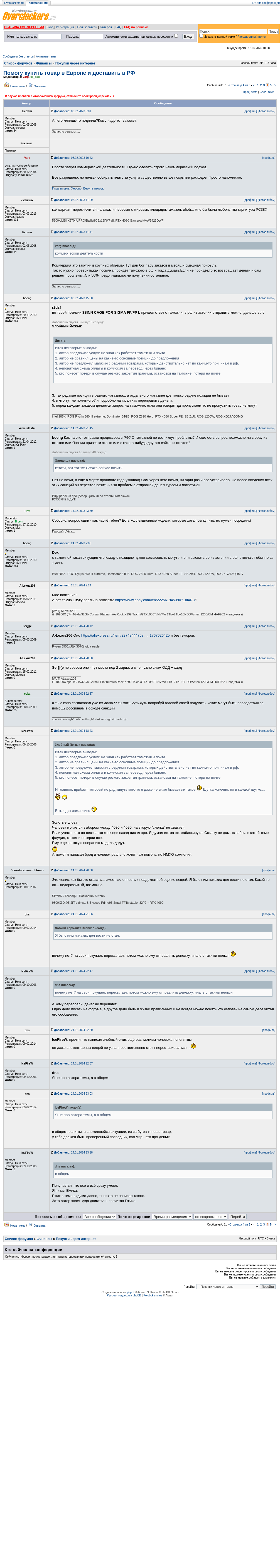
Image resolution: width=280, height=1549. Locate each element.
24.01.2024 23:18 (73, 1152)
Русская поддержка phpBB (124, 1295)
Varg (26, 76)
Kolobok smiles (152, 1295)
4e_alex (35, 76)
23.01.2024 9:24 (72, 585)
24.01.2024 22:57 (73, 1063)
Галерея (106, 27)
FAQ (119, 27)
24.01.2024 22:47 (73, 971)
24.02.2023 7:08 (72, 543)
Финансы (44, 63)
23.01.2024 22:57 (73, 693)
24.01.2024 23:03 (73, 1093)
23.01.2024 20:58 (73, 658)
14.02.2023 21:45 (73, 428)
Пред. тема (250, 91)
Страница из (239, 85)
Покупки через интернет (75, 63)
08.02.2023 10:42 (73, 157)
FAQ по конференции (266, 2)
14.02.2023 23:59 (73, 510)
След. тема (267, 91)
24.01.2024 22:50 (73, 1030)
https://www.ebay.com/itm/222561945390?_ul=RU (155, 600)
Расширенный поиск (251, 36)
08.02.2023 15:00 (73, 298)
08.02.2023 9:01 (72, 111)
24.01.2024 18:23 (73, 730)
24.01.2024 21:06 (73, 914)
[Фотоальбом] (266, 111)
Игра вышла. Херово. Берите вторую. (78, 188)
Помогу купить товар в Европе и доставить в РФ (69, 73)
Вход (49, 27)
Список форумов (18, 63)
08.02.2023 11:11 (73, 232)
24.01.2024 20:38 (73, 870)
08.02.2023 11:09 (73, 200)
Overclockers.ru (14, 2)
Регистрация (65, 27)
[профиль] (250, 111)
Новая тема (17, 86)
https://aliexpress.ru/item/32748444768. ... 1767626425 (125, 635)
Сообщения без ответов (18, 56)
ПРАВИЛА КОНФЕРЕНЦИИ (24, 27)
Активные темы (46, 56)
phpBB (131, 1292)
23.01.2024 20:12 (73, 626)
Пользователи (87, 27)
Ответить (40, 86)
